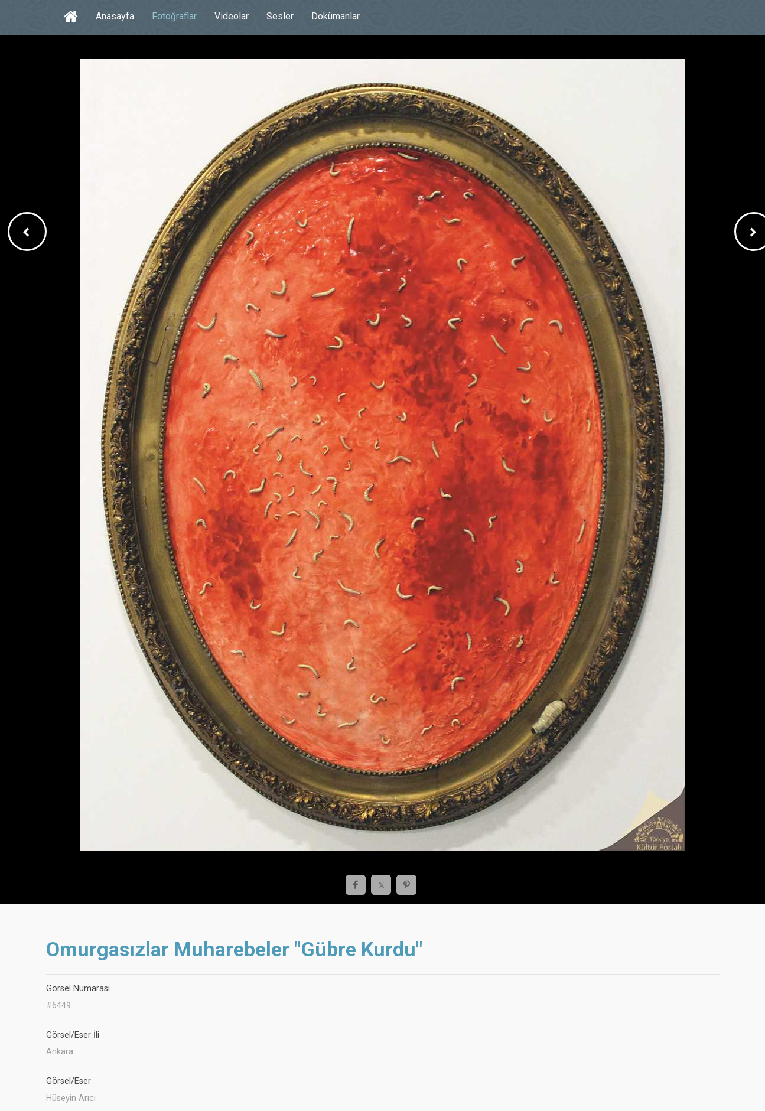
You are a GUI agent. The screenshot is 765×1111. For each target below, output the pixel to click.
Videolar (231, 16)
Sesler (280, 16)
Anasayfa (115, 16)
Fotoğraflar (174, 16)
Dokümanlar (335, 16)
